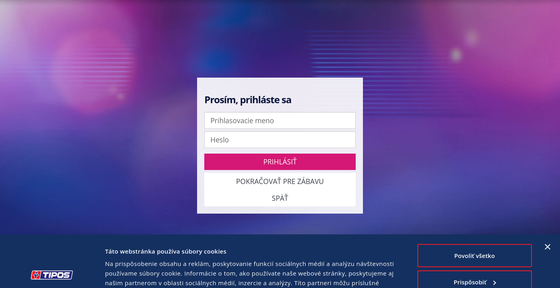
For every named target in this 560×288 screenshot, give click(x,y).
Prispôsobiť (475, 230)
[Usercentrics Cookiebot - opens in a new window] (52, 272)
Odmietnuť (474, 256)
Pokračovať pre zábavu (280, 181)
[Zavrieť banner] (547, 195)
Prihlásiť (279, 161)
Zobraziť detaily (128, 272)
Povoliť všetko (474, 204)
